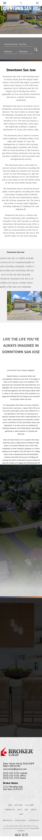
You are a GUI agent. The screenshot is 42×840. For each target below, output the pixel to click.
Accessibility (34, 820)
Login (21, 814)
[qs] (26, 44)
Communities (10, 810)
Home (10, 805)
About (19, 810)
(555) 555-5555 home (14, 778)
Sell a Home (29, 805)
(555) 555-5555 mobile (15, 773)
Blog (26, 810)
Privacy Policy (20, 820)
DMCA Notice (7, 820)
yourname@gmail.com (15, 769)
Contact (34, 810)
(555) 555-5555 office (14, 775)
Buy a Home (18, 805)
